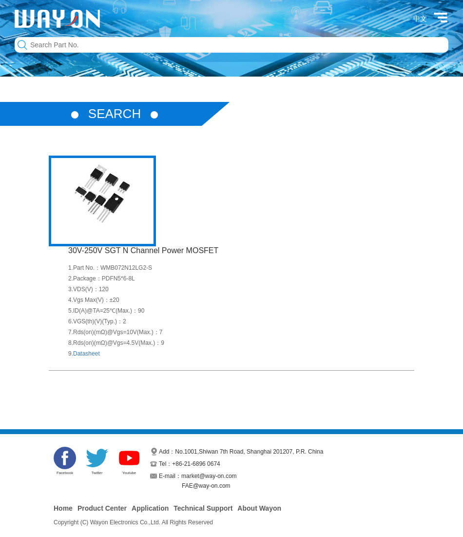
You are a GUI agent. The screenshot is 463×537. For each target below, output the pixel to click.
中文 (420, 18)
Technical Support (203, 508)
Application (150, 508)
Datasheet (86, 353)
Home (63, 508)
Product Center (102, 508)
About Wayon (259, 508)
